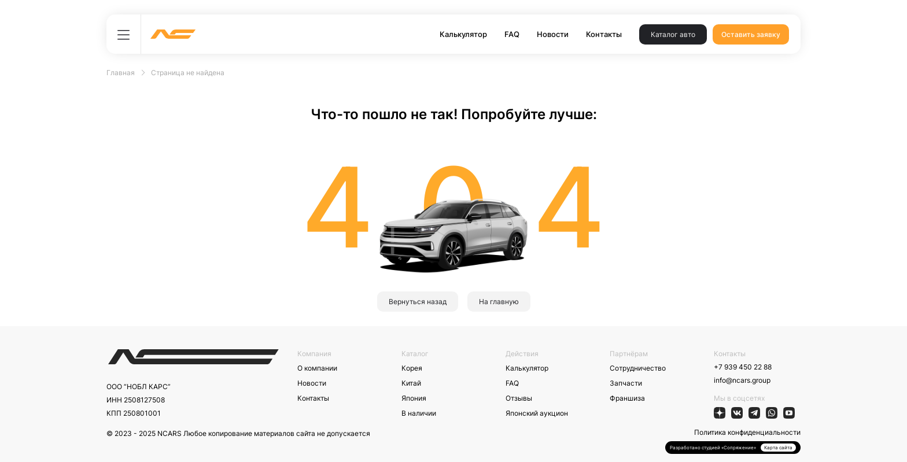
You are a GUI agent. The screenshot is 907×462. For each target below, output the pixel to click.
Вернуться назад (418, 301)
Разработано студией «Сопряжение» (713, 447)
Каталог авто (673, 34)
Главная (120, 72)
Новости (553, 34)
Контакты (604, 34)
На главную (499, 301)
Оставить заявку (750, 34)
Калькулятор (463, 34)
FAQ (511, 34)
